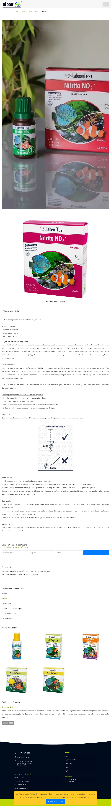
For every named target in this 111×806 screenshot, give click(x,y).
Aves (66, 756)
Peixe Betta (68, 763)
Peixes (67, 767)
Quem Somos (19, 777)
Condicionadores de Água (12, 609)
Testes (30, 12)
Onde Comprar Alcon (22, 781)
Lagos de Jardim (71, 760)
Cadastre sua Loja (20, 785)
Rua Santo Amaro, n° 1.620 (24, 763)
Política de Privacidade (38, 794)
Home (17, 12)
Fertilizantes (6, 604)
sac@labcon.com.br (22, 757)
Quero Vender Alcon (21, 788)
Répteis (67, 771)
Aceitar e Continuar (55, 801)
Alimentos (5, 594)
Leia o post (8, 723)
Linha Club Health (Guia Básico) (71, 781)
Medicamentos (7, 619)
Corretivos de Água (9, 614)
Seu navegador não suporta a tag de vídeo (55, 114)
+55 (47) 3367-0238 (22, 753)
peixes (23, 12)
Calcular (96, 552)
